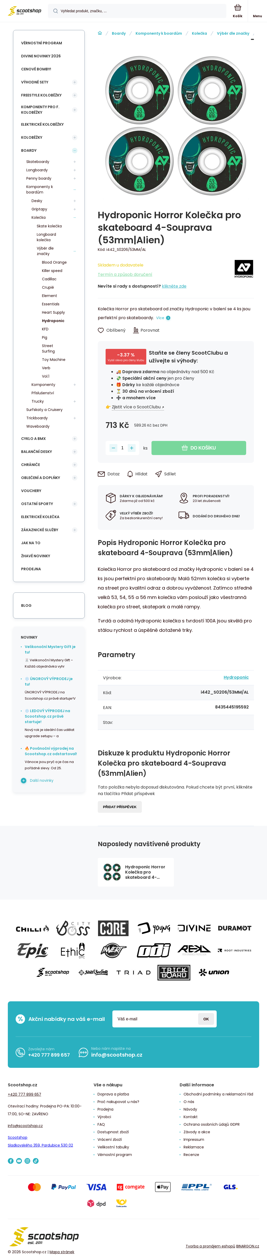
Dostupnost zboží (113, 1132)
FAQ (101, 1124)
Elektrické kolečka (40, 516)
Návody (190, 1109)
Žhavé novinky (35, 556)
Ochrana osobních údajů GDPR (212, 1124)
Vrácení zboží (110, 1139)
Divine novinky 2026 (41, 56)
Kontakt (191, 1116)
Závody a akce (197, 1132)
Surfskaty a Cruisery (44, 409)
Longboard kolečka (46, 237)
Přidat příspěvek (120, 807)
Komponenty (43, 384)
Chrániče (30, 464)
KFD (45, 329)
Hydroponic (236, 677)
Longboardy (37, 170)
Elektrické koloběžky (42, 124)
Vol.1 (45, 376)
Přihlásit (206, 1019)
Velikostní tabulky (113, 1147)
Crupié (48, 287)
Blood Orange (54, 262)
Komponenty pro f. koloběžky (40, 109)
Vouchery (31, 490)
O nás (189, 1101)
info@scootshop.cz (116, 1054)
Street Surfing (48, 348)
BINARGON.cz (247, 1246)
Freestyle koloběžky (41, 95)
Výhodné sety (34, 82)
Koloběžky (31, 137)
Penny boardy (38, 178)
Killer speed (52, 270)
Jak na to (30, 543)
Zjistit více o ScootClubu (136, 407)
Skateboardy (37, 161)
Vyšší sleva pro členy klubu (126, 360)
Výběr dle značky (233, 33)
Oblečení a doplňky (40, 477)
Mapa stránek (62, 1252)
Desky (37, 200)
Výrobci (104, 1116)
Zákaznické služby (39, 529)
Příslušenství (43, 393)
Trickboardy (37, 418)
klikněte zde (174, 286)
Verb (46, 368)
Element (49, 295)
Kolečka (199, 33)
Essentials (50, 304)
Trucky (38, 401)
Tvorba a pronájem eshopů (210, 1246)
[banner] (24, 11)
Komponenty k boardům (159, 33)
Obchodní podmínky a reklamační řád (218, 1094)
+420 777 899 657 (49, 1055)
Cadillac (49, 279)
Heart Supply (53, 312)
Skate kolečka (49, 226)
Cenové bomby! (36, 69)
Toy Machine (53, 359)
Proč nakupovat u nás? (118, 1101)
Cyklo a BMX (33, 438)
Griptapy (39, 209)
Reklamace (194, 1147)
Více (160, 317)
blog (26, 605)
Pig (44, 337)
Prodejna (31, 569)
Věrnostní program (41, 43)
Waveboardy (38, 426)
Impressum (194, 1139)
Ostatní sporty (37, 503)
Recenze (191, 1154)
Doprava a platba (113, 1094)
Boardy (119, 33)
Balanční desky (36, 451)
